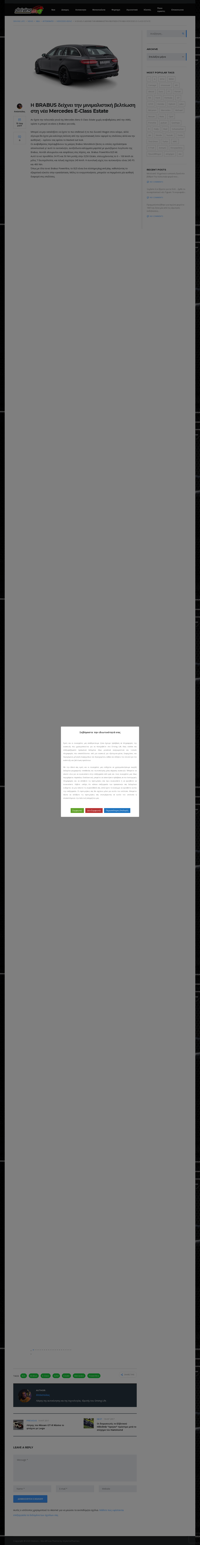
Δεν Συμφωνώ (94, 810)
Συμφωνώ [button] (77, 810)
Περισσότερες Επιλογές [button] (117, 810)
